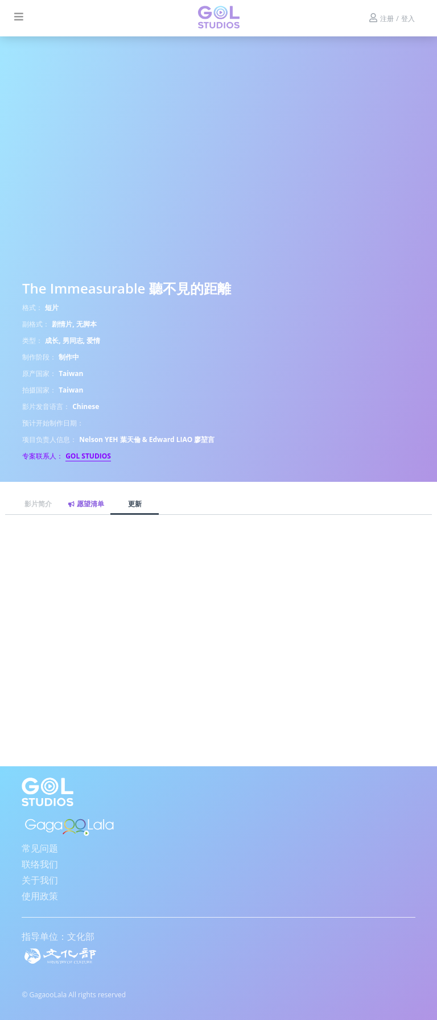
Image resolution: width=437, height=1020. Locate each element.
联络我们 (40, 864)
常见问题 (40, 848)
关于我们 (40, 880)
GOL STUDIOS (88, 456)
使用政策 (40, 896)
